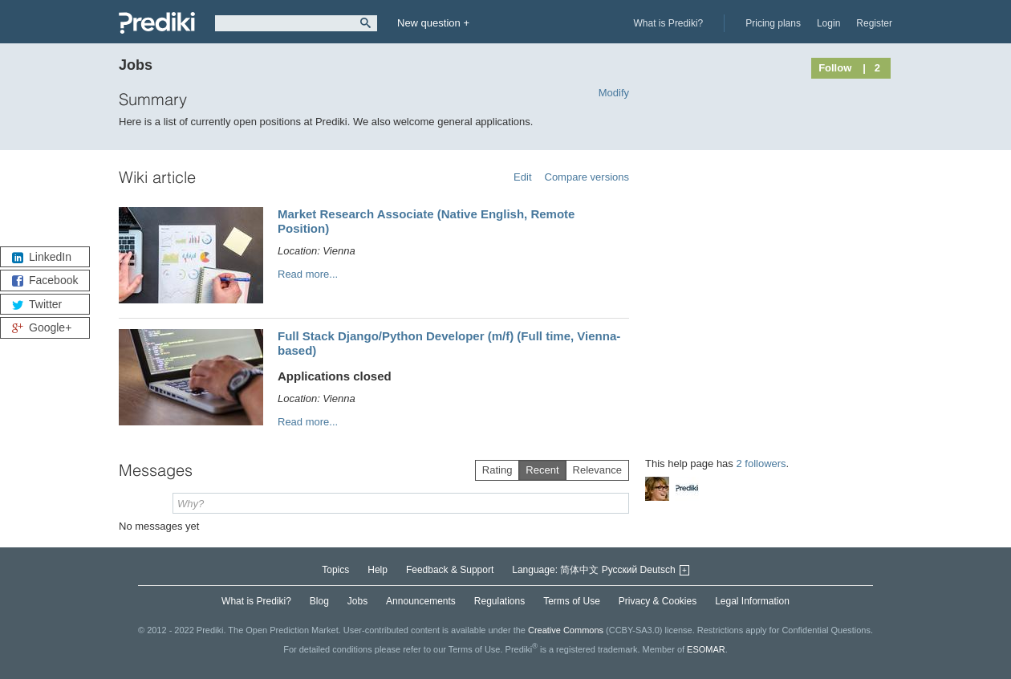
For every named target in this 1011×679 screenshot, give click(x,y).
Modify (614, 93)
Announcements (421, 601)
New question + (433, 23)
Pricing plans (773, 23)
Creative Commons (565, 630)
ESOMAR (706, 649)
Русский (620, 569)
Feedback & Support (449, 569)
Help (377, 569)
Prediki (157, 23)
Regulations (499, 601)
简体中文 (579, 569)
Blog (319, 601)
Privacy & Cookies (657, 601)
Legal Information (752, 601)
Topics (335, 569)
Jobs (357, 601)
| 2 (871, 68)
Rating (497, 470)
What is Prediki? (669, 23)
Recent (542, 470)
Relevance (597, 470)
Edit (522, 177)
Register (874, 23)
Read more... (308, 274)
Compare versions (587, 177)
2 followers (761, 463)
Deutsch (658, 569)
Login (828, 23)
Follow (834, 68)
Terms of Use (571, 601)
